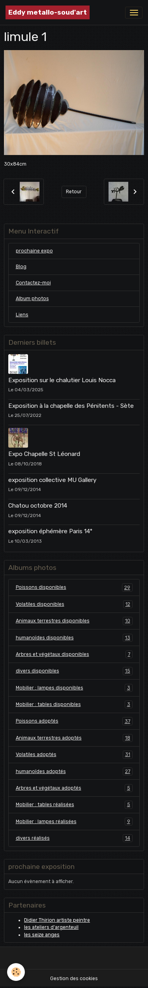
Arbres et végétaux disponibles (74, 654)
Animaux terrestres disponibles (74, 621)
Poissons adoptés (74, 721)
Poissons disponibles (74, 587)
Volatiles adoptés (74, 754)
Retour (74, 191)
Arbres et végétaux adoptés (74, 788)
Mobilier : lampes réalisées (74, 822)
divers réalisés (74, 838)
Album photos (32, 298)
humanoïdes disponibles (74, 638)
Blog (21, 266)
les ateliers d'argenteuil (51, 927)
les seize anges (42, 935)
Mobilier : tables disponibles (74, 704)
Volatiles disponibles (74, 604)
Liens (22, 315)
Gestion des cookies (74, 978)
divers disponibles (74, 671)
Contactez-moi (33, 283)
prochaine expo (34, 251)
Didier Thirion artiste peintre (57, 920)
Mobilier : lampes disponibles (74, 688)
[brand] (48, 12)
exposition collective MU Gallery (52, 480)
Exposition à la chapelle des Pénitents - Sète (71, 405)
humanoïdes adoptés (74, 771)
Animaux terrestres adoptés (74, 738)
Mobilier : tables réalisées (74, 805)
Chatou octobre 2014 (37, 505)
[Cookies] (16, 972)
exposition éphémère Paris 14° (50, 531)
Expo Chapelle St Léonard (44, 454)
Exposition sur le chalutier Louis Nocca (62, 380)
